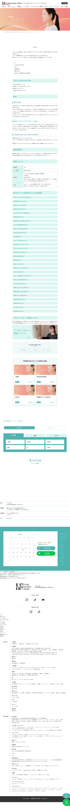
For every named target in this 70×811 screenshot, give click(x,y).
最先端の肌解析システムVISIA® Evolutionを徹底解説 (25, 719)
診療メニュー (2, 629)
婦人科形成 (14, 688)
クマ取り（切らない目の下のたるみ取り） (21, 654)
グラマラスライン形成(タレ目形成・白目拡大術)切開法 (29, 651)
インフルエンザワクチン (17, 770)
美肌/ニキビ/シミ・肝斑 (44, 774)
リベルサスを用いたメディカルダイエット (50, 765)
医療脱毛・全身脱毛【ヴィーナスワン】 (20, 746)
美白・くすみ (50, 721)
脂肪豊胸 (63, 692)
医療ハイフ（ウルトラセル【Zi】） (19, 742)
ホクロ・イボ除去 (15, 697)
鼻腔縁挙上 (47, 673)
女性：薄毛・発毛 (15, 722)
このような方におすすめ (19, 65)
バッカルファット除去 (51, 667)
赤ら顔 (61, 719)
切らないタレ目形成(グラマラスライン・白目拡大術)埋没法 (25, 652)
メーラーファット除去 (29, 667)
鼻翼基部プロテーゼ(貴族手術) (19, 675)
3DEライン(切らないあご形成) (26, 679)
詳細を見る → (31, 382)
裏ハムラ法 (54, 654)
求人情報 (2, 628)
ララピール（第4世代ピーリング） (52, 779)
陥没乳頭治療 (15, 692)
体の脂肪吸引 (22, 663)
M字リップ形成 (60, 684)
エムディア (44, 789)
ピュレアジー (55, 788)
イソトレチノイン (34, 774)
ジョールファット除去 (40, 667)
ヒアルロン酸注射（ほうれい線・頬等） (53, 730)
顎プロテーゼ (15, 679)
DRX (36, 788)
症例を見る (24, 350)
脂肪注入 (14, 658)
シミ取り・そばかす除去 (20, 721)
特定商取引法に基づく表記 (35, 798)
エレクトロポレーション (17, 737)
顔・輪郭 (13, 435)
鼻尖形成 (21, 673)
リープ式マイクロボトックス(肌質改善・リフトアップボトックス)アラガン (28, 730)
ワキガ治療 (14, 701)
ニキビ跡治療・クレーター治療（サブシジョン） (22, 736)
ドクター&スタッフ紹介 (15, 578)
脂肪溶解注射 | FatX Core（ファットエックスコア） (37, 759)
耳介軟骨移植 (28, 673)
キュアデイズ (22, 788)
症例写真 (2, 636)
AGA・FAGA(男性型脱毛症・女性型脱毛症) (21, 751)
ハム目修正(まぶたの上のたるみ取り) (39, 649)
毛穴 (58, 719)
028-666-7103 (9, 518)
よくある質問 (46, 350)
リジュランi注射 (55, 727)
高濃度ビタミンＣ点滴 (42, 770)
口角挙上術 (53, 684)
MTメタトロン (22, 791)
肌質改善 (34, 721)
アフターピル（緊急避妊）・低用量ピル (20, 774)
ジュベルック (38, 727)
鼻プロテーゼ (15, 673)
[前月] (6, 534)
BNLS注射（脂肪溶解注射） (18, 759)
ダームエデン (15, 788)
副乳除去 (58, 692)
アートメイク (22, 783)
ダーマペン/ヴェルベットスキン (43, 734)
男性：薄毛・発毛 (57, 721)
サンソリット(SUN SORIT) (35, 789)
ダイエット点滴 (15, 765)
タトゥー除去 (15, 706)
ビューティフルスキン (23, 789)
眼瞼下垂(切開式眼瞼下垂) (27, 648)
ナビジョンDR (15, 791)
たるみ (47, 719)
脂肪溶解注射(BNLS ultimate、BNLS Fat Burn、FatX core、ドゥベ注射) (29, 761)
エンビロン (58, 789)
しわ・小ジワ (53, 719)
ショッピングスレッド (28, 669)
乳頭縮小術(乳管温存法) (38, 692)
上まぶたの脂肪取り (53, 649)
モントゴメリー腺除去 (50, 692)
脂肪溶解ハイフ (29, 765)
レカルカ (61, 788)
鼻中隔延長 (35, 673)
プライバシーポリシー (26, 798)
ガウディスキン (30, 791)
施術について (17, 71)
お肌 (35, 435)
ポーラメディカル (30, 788)
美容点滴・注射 (27, 770)
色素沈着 (29, 721)
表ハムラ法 (48, 654)
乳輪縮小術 (28, 692)
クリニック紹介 (3, 618)
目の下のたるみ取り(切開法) (38, 654)
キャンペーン (2, 632)
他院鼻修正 (17, 69)
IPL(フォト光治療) (38, 736)
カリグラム (14, 789)
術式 (16, 67)
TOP (1, 614)
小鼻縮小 (41, 673)
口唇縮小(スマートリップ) (43, 684)
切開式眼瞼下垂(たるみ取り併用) (43, 648)
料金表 (1, 631)
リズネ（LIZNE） (30, 727)
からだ (56, 435)
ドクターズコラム (3, 624)
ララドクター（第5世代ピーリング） (20, 779)
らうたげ (40, 788)
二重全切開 (21, 643)
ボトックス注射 (29, 728)
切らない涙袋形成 (16, 648)
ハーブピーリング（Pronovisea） (36, 779)
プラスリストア (51, 789)
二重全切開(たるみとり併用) (31, 643)
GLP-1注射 (37, 765)
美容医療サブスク (3, 634)
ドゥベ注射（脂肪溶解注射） (56, 759)
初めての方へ (2, 616)
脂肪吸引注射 (37, 669)
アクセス (1, 621)
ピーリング (32, 734)
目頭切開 (61, 649)
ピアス (13, 755)
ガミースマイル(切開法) (30, 684)
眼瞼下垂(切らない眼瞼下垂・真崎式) (20, 649)
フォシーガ (22, 765)
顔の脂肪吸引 (15, 663)
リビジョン (37, 791)
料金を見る (35, 350)
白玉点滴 (34, 770)
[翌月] (33, 534)
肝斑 (13, 721)
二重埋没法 (14, 643)
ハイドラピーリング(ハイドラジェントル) (53, 736)
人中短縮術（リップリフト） (18, 684)
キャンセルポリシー (44, 798)
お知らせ (1, 626)
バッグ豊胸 (22, 692)
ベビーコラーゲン (46, 727)
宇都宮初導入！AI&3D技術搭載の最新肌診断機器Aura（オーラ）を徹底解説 (29, 718)
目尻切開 (14, 651)
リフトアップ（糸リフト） (17, 669)
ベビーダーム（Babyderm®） (19, 727)
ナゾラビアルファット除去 (18, 667)
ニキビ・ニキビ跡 (42, 721)
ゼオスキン (43, 791)
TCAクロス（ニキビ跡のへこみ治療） (20, 734)
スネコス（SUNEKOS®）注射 (18, 728)
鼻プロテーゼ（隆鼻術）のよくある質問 (22, 73)
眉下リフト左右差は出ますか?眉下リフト (49, 652)
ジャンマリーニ (47, 788)
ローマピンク (15, 783)
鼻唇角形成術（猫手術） (33, 675)
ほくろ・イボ (41, 719)
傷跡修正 (14, 710)
